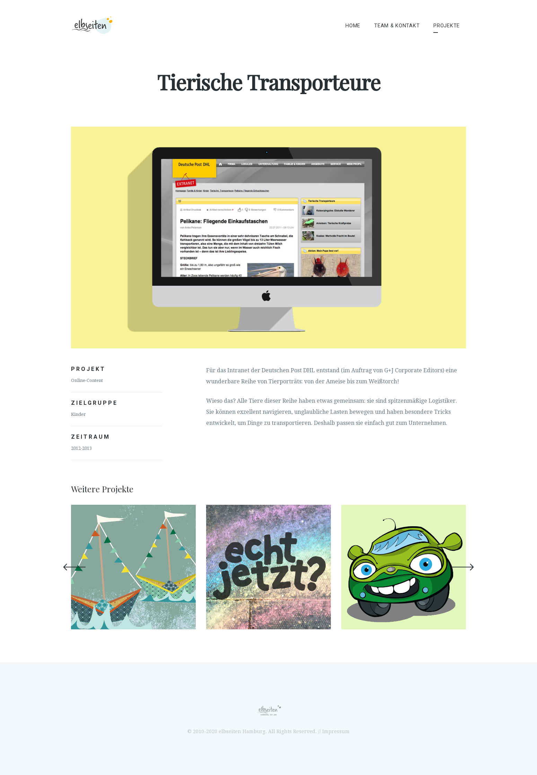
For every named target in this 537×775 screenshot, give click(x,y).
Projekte (446, 26)
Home (352, 26)
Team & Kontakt (397, 26)
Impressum (336, 731)
